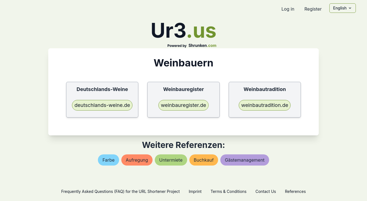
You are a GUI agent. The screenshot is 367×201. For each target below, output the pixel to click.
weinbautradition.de (264, 105)
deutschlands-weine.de (102, 105)
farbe (108, 160)
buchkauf (204, 160)
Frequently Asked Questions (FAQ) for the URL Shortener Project (120, 191)
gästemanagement (244, 160)
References (295, 191)
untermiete (171, 160)
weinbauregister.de (183, 105)
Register (313, 9)
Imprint (195, 191)
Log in (287, 9)
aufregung (137, 160)
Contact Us (265, 191)
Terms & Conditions (229, 191)
